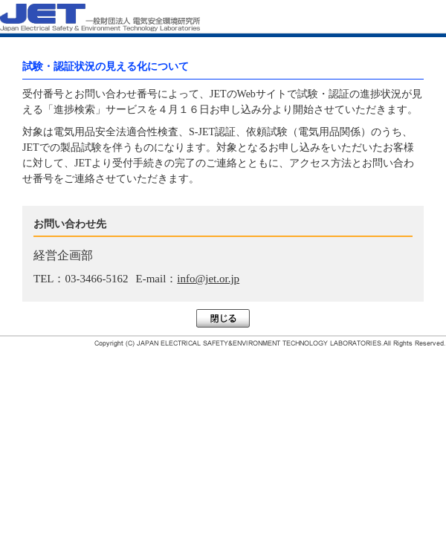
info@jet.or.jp (208, 279)
